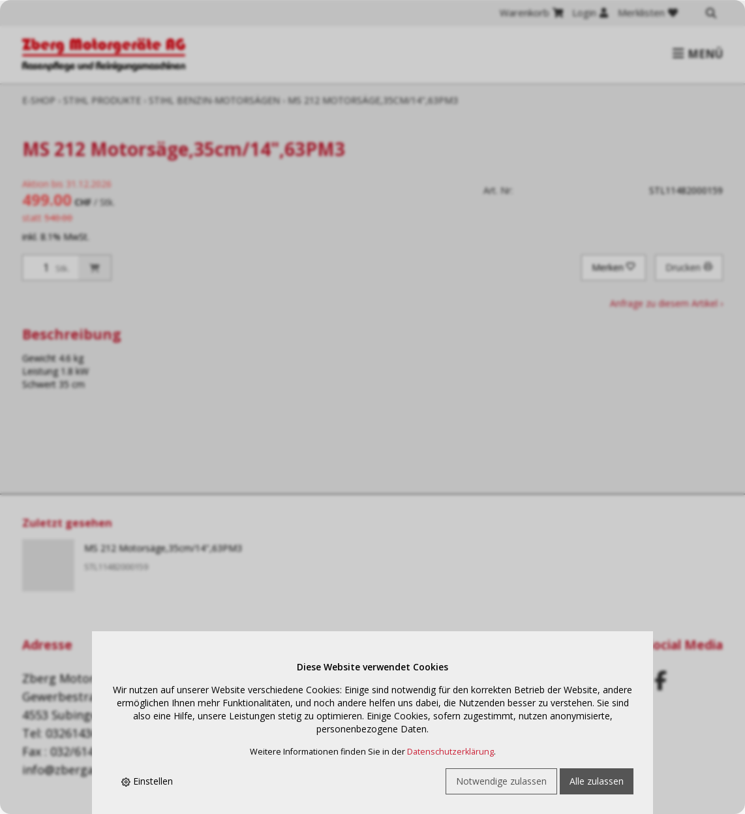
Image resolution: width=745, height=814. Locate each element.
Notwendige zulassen (501, 781)
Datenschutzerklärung (450, 751)
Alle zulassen (597, 781)
